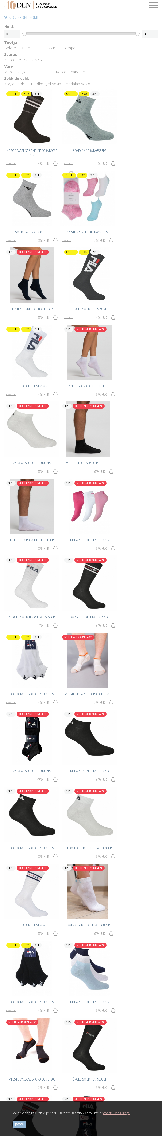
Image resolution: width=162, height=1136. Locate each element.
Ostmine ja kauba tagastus (22, 1059)
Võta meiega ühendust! (20, 1086)
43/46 (37, 60)
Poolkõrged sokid (46, 84)
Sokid (9, 17)
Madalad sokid (77, 84)
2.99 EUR (37, 522)
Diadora (27, 48)
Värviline (78, 72)
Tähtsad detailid (93, 1059)
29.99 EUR (89, 522)
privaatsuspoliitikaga (116, 1113)
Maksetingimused (16, 1063)
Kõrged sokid (15, 84)
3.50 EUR (76, 158)
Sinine (47, 72)
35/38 (9, 60)
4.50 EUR (128, 229)
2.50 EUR (24, 229)
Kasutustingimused (17, 1068)
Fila (40, 48)
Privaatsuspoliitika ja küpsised (24, 1073)
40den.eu (96, 1086)
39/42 (23, 60)
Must (8, 72)
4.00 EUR (24, 158)
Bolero (10, 48)
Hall (34, 72)
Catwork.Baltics (100, 1097)
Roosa (61, 72)
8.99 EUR (89, 228)
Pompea (70, 48)
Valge (21, 72)
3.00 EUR (128, 816)
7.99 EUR (37, 446)
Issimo (53, 48)
